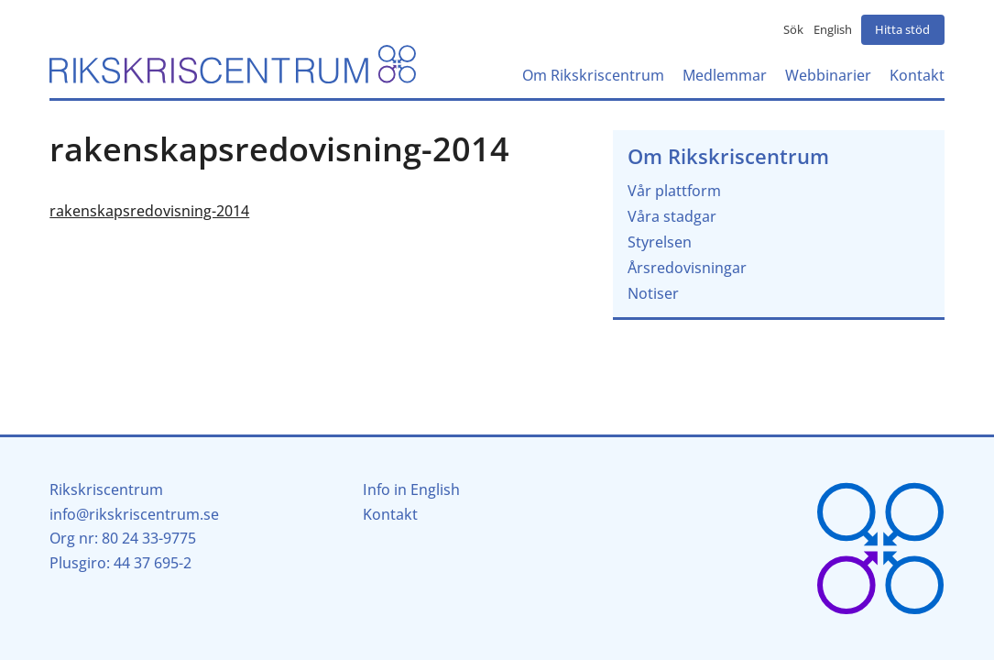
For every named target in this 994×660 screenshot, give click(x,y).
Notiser (653, 293)
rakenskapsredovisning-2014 (149, 211)
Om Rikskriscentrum (728, 156)
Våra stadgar (672, 216)
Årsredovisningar (687, 268)
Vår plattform (674, 191)
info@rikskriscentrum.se (134, 514)
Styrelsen (660, 242)
